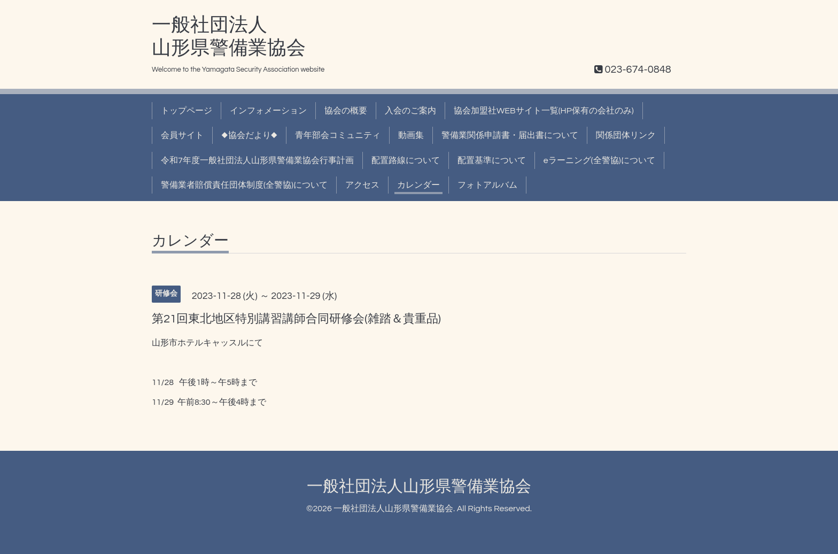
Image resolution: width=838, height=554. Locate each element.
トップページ (186, 110)
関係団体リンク (626, 135)
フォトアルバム (487, 185)
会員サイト (182, 135)
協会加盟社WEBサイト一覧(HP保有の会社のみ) (544, 110)
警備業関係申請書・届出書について (509, 135)
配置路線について (405, 160)
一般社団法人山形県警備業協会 (419, 486)
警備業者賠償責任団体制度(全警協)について (244, 185)
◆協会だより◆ (249, 135)
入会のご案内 (410, 110)
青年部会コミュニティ (338, 135)
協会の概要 (345, 110)
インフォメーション (268, 110)
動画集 (411, 135)
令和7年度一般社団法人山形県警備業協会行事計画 (257, 160)
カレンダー (418, 185)
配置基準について (491, 160)
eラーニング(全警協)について (599, 160)
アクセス (362, 185)
